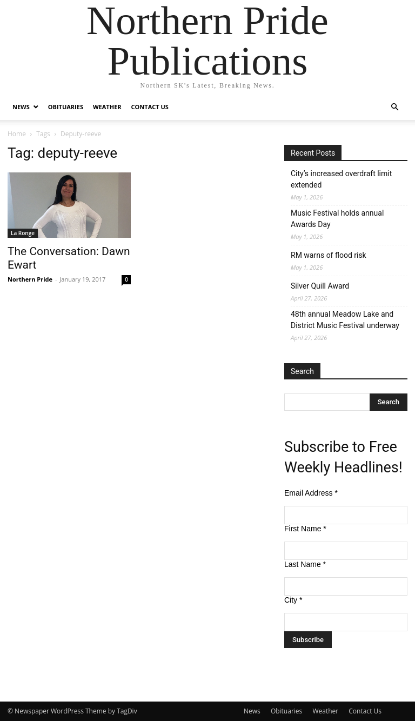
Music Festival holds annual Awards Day (337, 219)
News (21, 107)
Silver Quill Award (320, 286)
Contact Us (150, 107)
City (293, 600)
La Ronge (23, 233)
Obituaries (65, 107)
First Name (305, 528)
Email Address (311, 493)
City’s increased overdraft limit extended (341, 179)
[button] (394, 107)
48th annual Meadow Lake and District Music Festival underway (345, 320)
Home (17, 133)
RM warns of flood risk (328, 255)
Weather (107, 107)
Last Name (305, 564)
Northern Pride (30, 279)
